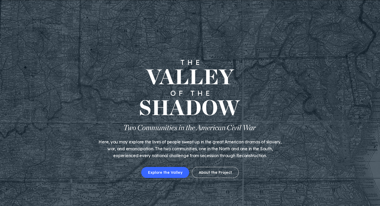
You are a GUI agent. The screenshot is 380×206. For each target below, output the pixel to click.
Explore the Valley (165, 172)
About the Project (215, 172)
